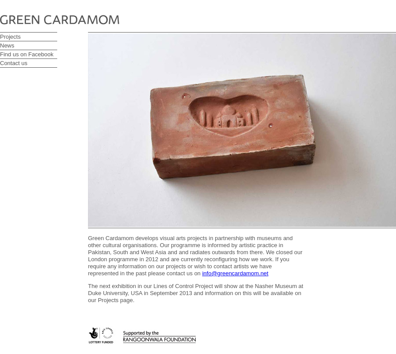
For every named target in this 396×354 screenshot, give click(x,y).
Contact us (13, 63)
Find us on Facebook (26, 54)
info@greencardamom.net (235, 273)
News (7, 45)
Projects (10, 36)
